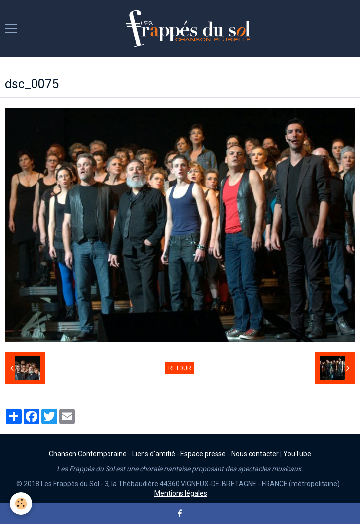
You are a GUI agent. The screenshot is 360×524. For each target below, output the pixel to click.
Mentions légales (180, 493)
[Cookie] (21, 503)
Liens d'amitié (153, 454)
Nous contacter (255, 454)
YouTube (297, 454)
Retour (179, 368)
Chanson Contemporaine (88, 454)
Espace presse (203, 454)
